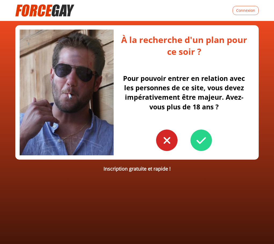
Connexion (245, 10)
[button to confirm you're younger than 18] (167, 140)
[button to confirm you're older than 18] (201, 140)
